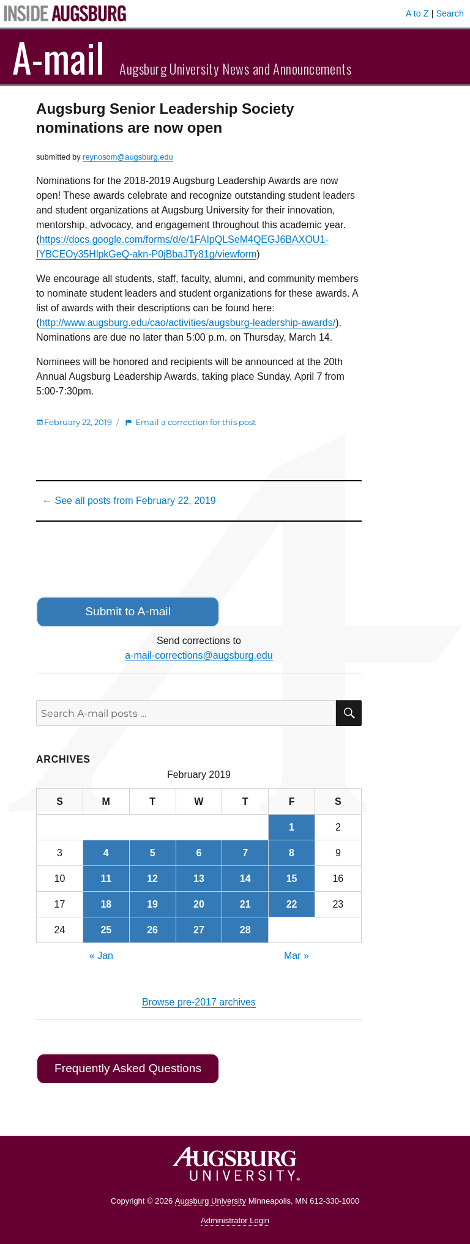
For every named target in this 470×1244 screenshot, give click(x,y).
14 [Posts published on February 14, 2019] (245, 878)
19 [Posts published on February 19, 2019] (152, 904)
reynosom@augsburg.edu (128, 156)
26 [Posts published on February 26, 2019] (152, 930)
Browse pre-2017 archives (199, 1002)
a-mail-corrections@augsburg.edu (198, 655)
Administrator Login (235, 1220)
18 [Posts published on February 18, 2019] (105, 904)
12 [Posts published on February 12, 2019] (152, 878)
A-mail (58, 57)
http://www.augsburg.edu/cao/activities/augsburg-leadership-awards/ (187, 322)
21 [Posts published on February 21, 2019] (245, 904)
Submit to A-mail (128, 611)
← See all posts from (129, 500)
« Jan (101, 955)
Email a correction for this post (195, 422)
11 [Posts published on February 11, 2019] (105, 878)
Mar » (296, 955)
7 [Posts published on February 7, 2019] (245, 853)
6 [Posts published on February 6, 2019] (198, 853)
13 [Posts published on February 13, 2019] (198, 878)
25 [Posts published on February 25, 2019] (105, 930)
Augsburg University (210, 1200)
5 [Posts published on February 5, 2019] (152, 853)
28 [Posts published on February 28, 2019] (245, 930)
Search (450, 13)
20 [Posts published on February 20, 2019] (198, 904)
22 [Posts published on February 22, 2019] (291, 904)
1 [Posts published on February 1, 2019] (291, 827)
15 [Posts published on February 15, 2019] (291, 878)
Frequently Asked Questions (127, 1068)
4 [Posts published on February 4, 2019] (106, 853)
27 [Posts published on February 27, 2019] (198, 930)
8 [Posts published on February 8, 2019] (291, 853)
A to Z (417, 13)
